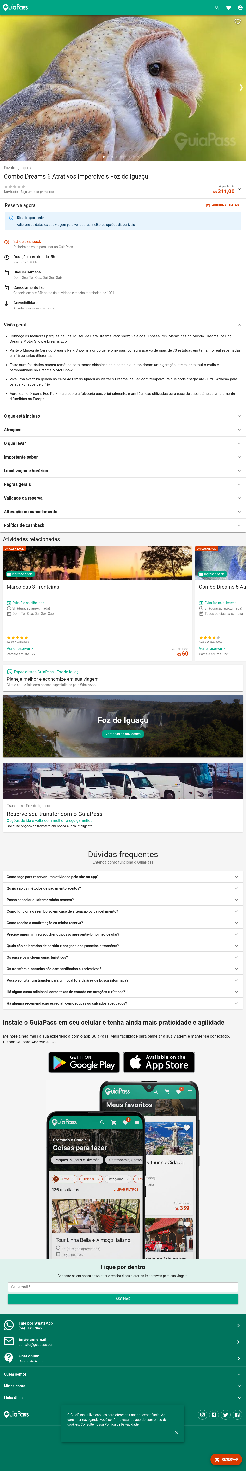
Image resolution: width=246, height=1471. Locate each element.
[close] (177, 1432)
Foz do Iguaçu (16, 167)
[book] (226, 1459)
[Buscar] (217, 7)
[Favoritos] (228, 7)
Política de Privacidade (122, 1424)
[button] (123, 324)
